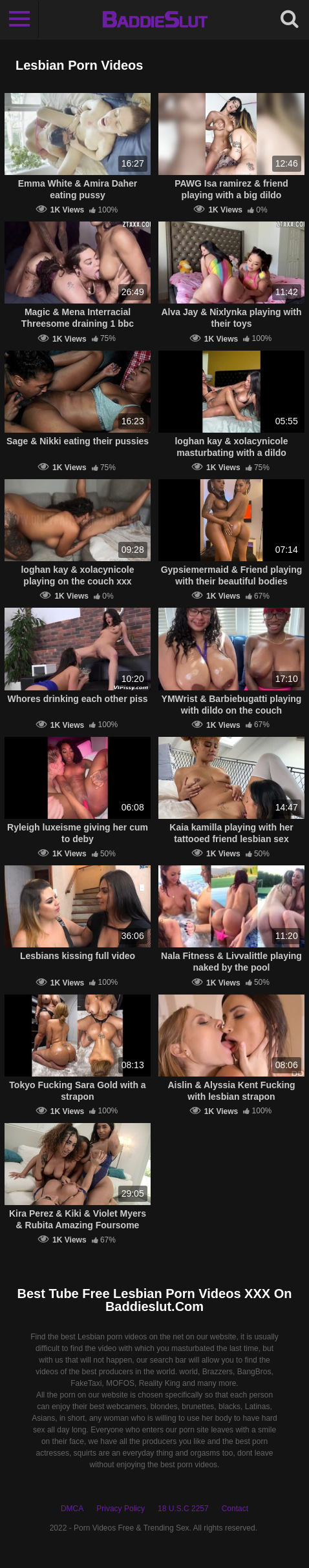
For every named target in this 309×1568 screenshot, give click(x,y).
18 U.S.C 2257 (183, 1508)
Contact (235, 1508)
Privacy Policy (120, 1508)
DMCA (72, 1508)
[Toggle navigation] (19, 19)
